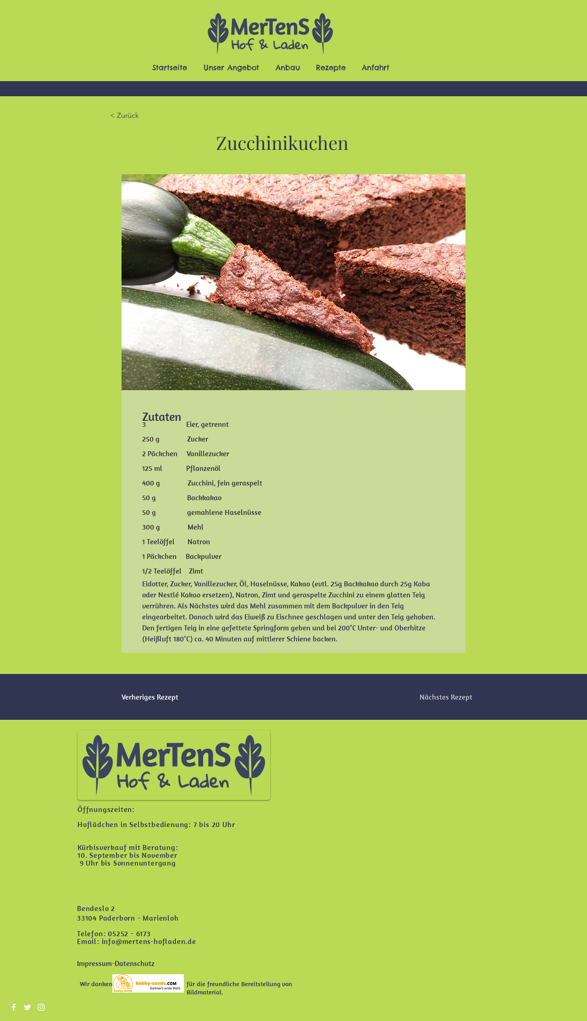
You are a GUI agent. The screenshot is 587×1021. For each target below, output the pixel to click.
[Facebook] (13, 1007)
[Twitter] (27, 1007)
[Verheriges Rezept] (151, 697)
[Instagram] (41, 1007)
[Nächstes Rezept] (446, 697)
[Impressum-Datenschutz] (116, 963)
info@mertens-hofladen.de (149, 941)
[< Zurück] (140, 115)
